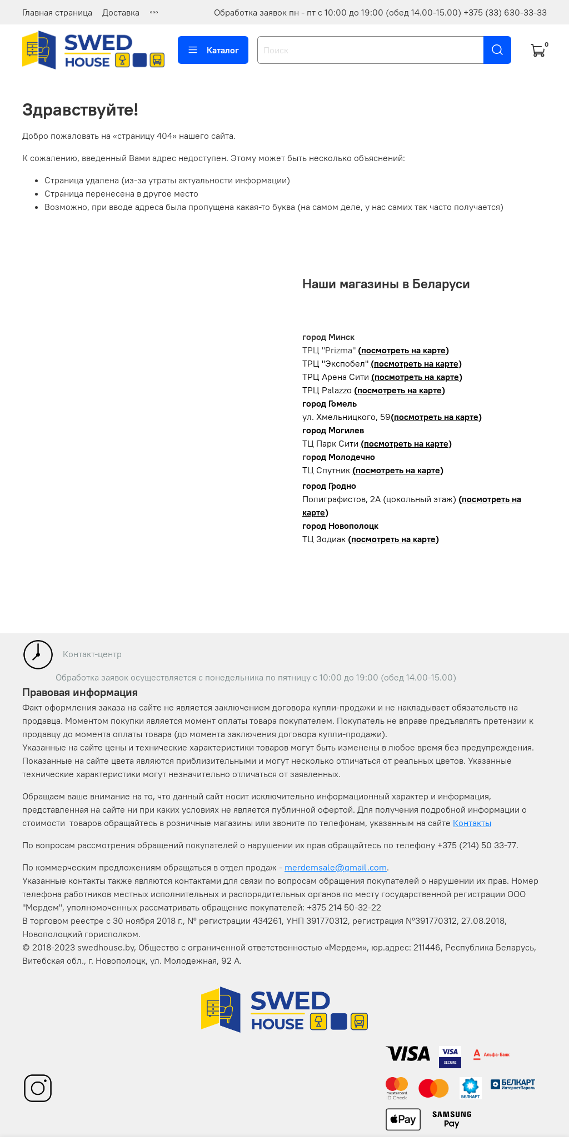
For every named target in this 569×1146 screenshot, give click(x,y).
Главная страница (57, 12)
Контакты (472, 822)
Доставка (120, 12)
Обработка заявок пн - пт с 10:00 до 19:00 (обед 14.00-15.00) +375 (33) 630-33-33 (380, 12)
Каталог (213, 50)
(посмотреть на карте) (403, 350)
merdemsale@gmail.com (335, 867)
